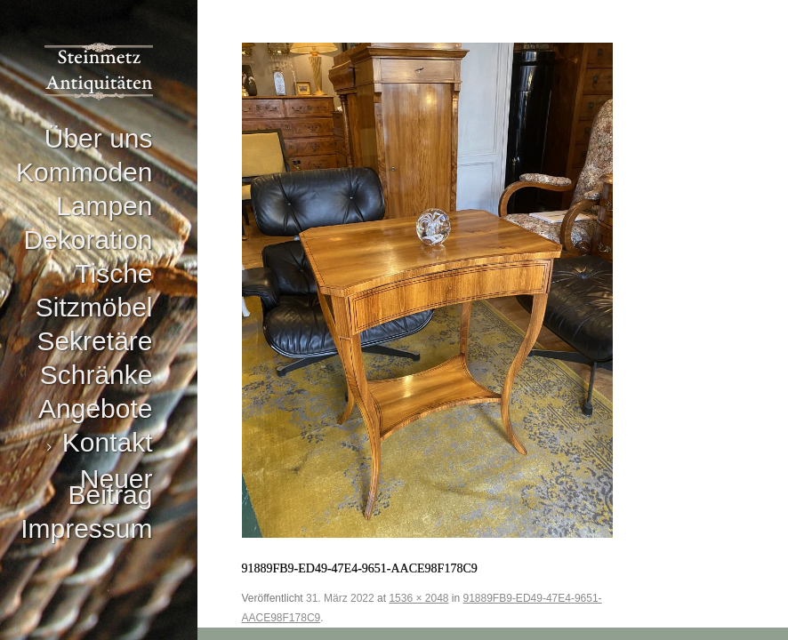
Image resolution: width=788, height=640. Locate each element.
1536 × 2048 (418, 598)
